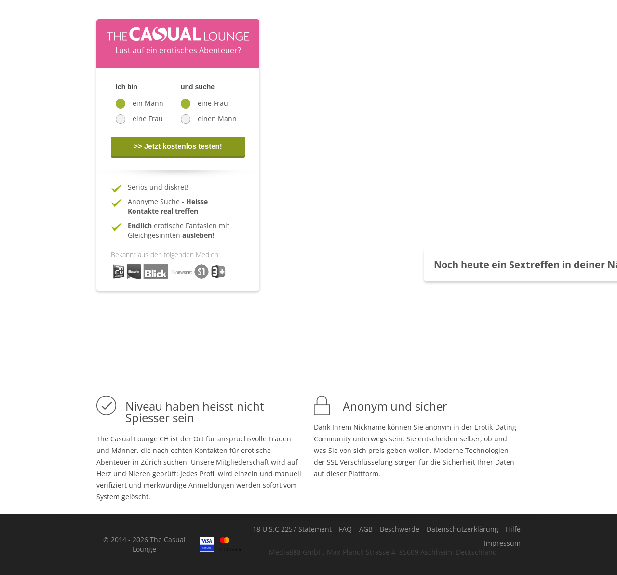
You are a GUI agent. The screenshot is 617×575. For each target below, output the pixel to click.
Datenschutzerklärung (462, 529)
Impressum (502, 543)
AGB (366, 529)
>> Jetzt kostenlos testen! (178, 146)
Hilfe (513, 529)
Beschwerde (399, 529)
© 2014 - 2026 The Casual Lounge (144, 544)
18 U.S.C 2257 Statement (292, 529)
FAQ (345, 529)
